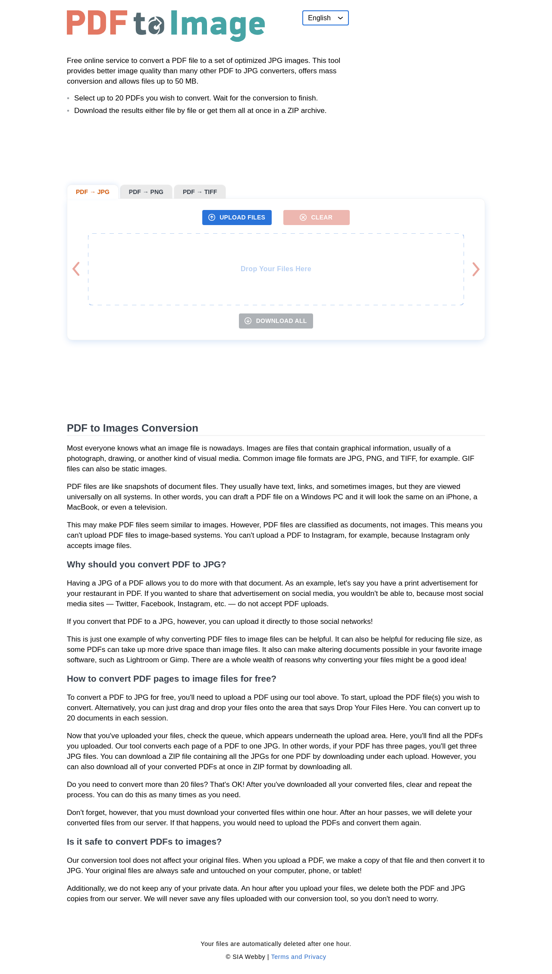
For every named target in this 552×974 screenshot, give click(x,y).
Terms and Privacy (298, 956)
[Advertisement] (420, 64)
